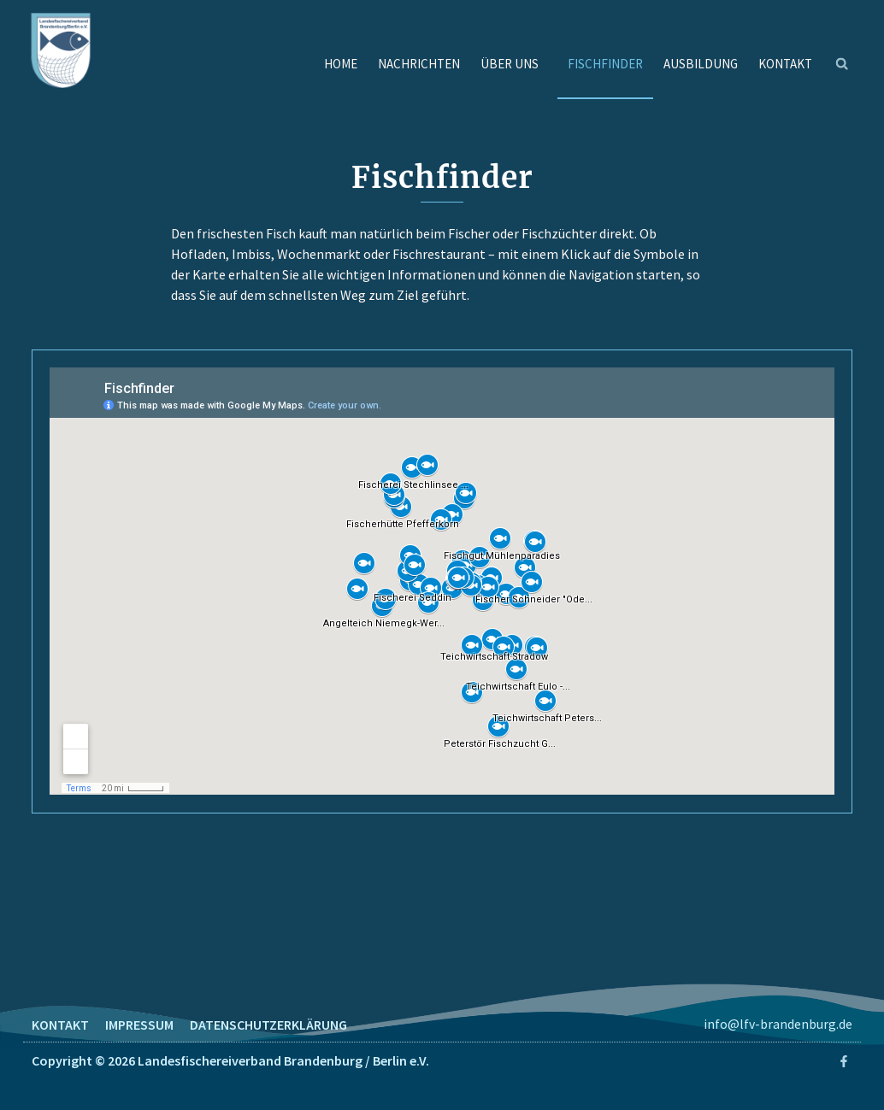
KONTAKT (785, 64)
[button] (842, 64)
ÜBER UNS (513, 64)
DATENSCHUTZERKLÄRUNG (268, 1024)
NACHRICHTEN (419, 64)
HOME (340, 64)
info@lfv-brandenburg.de (778, 1024)
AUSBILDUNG (700, 64)
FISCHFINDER (605, 64)
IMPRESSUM (139, 1024)
